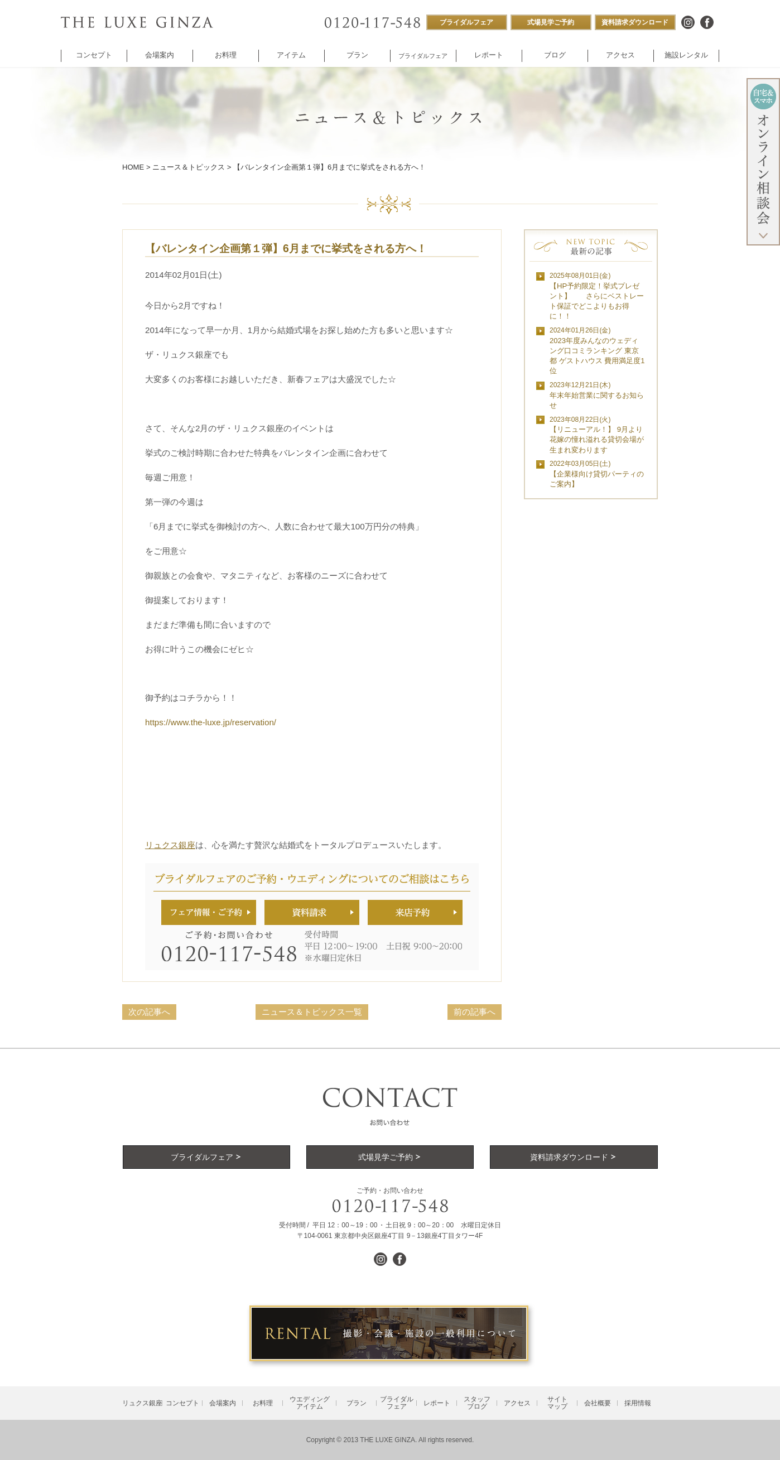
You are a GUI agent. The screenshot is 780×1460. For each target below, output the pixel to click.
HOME (133, 167)
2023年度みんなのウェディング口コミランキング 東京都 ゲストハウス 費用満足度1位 (597, 350)
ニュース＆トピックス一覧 (312, 1011)
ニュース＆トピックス (188, 167)
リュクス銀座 (170, 845)
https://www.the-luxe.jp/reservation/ (210, 722)
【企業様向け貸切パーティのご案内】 (597, 474)
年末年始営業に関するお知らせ (597, 395)
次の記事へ (149, 1011)
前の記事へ (474, 1011)
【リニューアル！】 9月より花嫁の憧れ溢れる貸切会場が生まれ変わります (597, 435)
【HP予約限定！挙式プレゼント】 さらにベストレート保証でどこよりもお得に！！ (597, 296)
